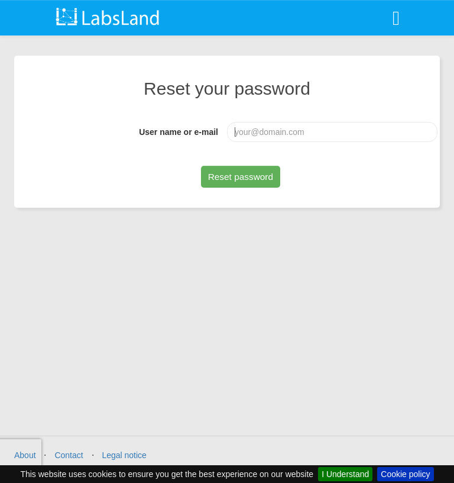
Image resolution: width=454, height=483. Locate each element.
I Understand (345, 474)
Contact (68, 455)
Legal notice (124, 455)
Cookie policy (405, 474)
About (25, 455)
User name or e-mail (178, 132)
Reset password (240, 177)
